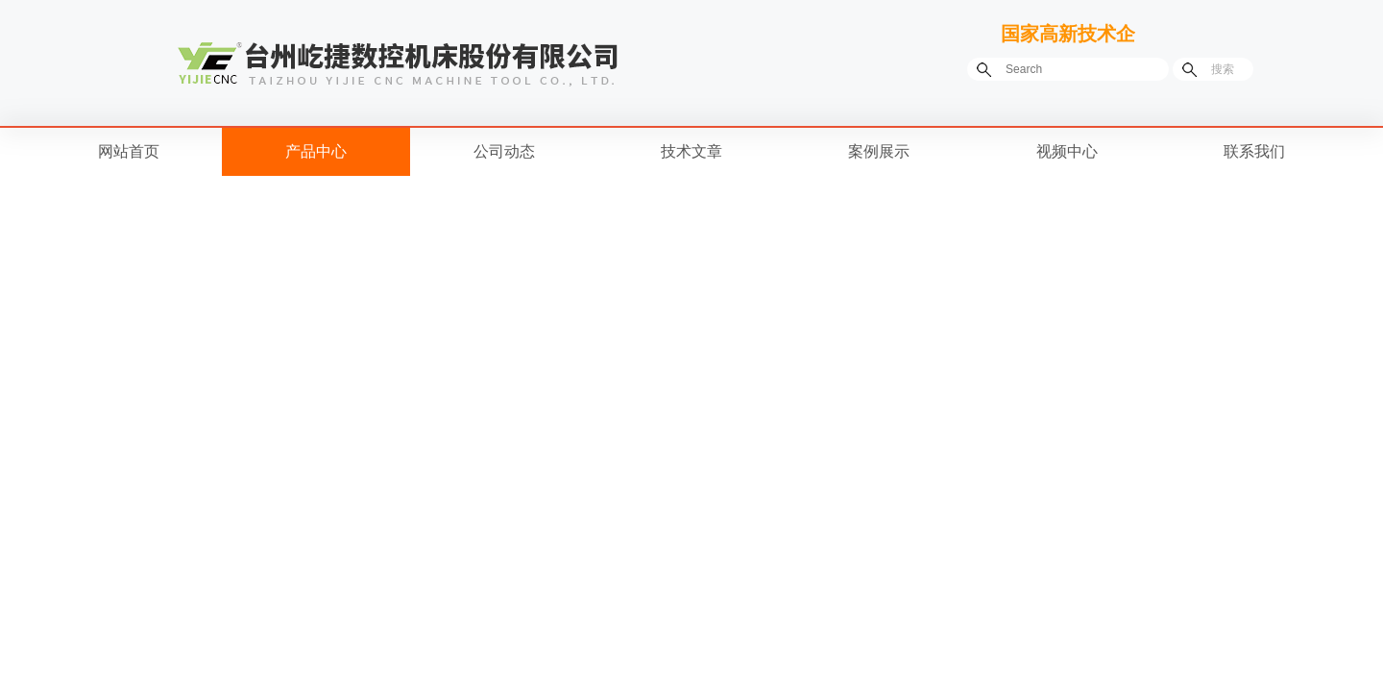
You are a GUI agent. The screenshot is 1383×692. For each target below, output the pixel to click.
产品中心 (316, 151)
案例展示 (879, 151)
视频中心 (1067, 151)
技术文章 (691, 151)
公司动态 (504, 151)
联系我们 (1254, 151)
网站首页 (128, 151)
